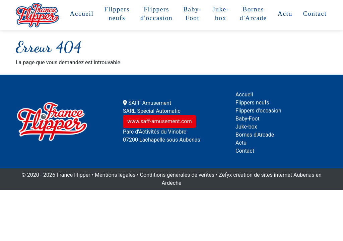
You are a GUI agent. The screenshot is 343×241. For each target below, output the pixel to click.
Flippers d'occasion (156, 13)
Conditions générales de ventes (177, 175)
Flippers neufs (117, 13)
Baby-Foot (192, 13)
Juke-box (220, 13)
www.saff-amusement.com (159, 121)
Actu (285, 13)
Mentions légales (115, 175)
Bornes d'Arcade (253, 13)
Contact (315, 13)
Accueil (81, 13)
